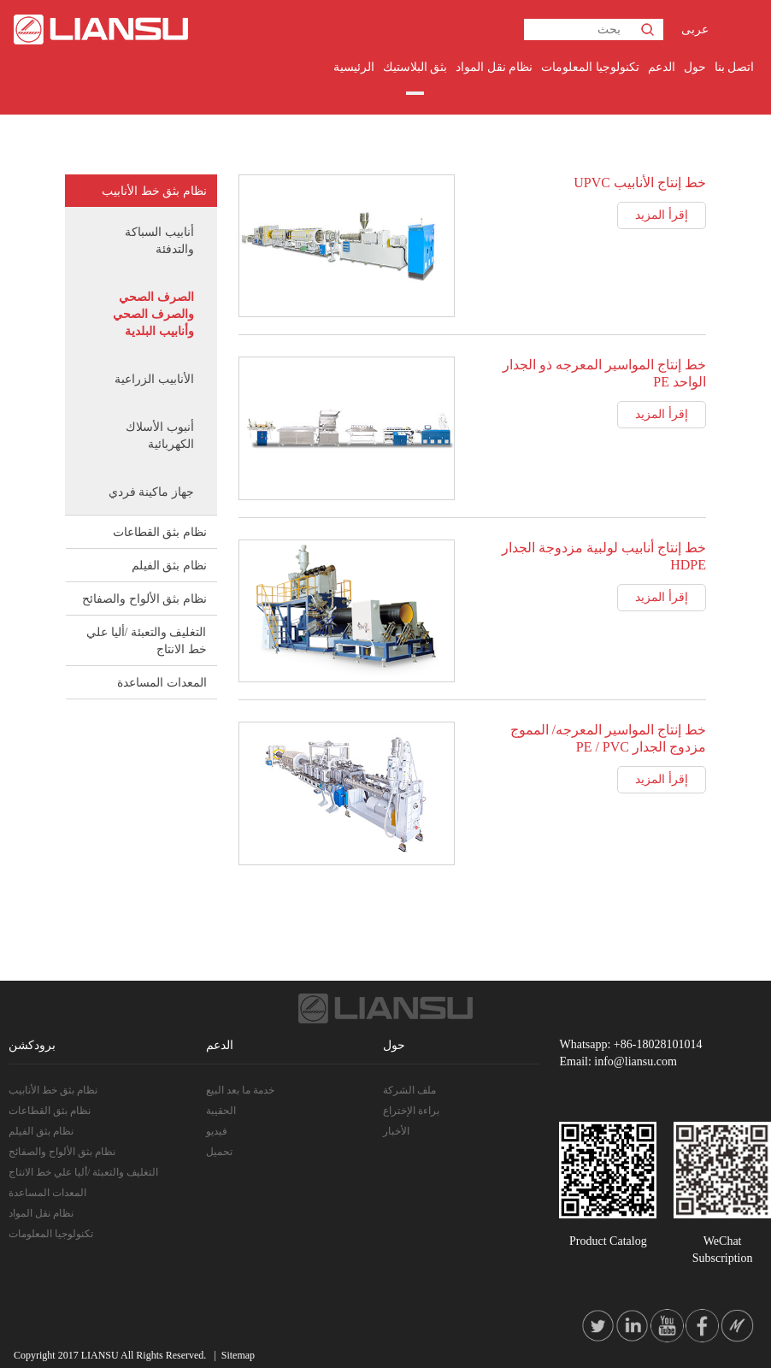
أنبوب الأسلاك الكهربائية (160, 436)
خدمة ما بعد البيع (240, 1090)
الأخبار (396, 1131)
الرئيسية (353, 67)
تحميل (219, 1152)
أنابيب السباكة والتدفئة (159, 241)
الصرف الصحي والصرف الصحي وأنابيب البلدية (153, 314)
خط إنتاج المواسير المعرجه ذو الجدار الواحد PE (604, 373)
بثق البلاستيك (415, 67)
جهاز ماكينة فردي (151, 492)
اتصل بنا (735, 67)
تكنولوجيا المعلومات (590, 67)
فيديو (216, 1131)
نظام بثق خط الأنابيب (154, 191)
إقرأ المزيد (661, 215)
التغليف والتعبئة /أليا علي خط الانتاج (146, 641)
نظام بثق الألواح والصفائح (144, 599)
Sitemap (238, 1355)
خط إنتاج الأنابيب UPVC (640, 182)
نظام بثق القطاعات (160, 532)
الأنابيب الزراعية (154, 379)
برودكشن (32, 1045)
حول (695, 67)
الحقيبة (221, 1111)
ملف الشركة (409, 1090)
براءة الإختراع (411, 1111)
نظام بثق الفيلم (169, 565)
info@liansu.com (635, 1061)
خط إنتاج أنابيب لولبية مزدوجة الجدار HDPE (604, 556)
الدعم (661, 67)
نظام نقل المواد (494, 67)
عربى (695, 29)
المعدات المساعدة (162, 682)
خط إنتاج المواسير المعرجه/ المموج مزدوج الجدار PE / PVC (608, 738)
